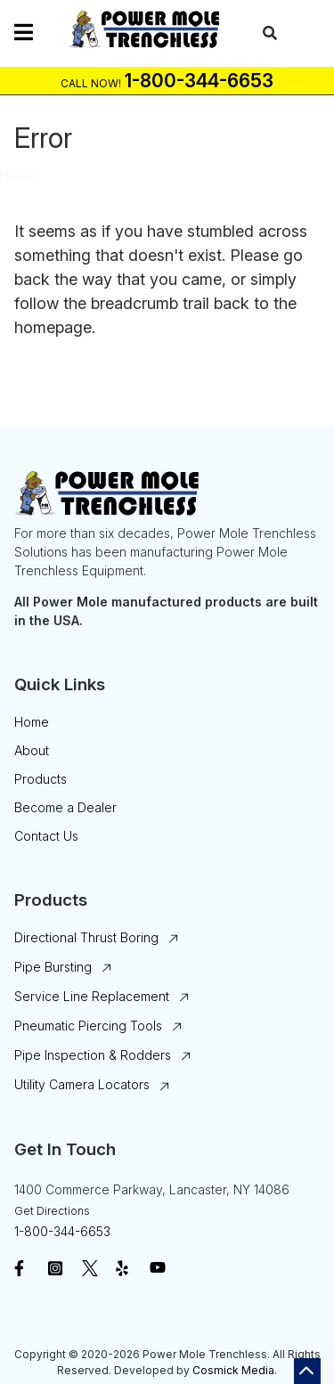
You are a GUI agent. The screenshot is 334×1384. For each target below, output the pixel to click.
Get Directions (52, 1210)
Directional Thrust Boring (86, 937)
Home (18, 175)
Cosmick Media (233, 1370)
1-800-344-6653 (62, 1231)
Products (40, 778)
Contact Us (46, 835)
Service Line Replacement (91, 996)
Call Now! (91, 83)
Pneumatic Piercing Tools (88, 1025)
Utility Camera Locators (82, 1084)
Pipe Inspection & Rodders (92, 1054)
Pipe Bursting (53, 966)
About (31, 750)
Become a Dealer (65, 807)
